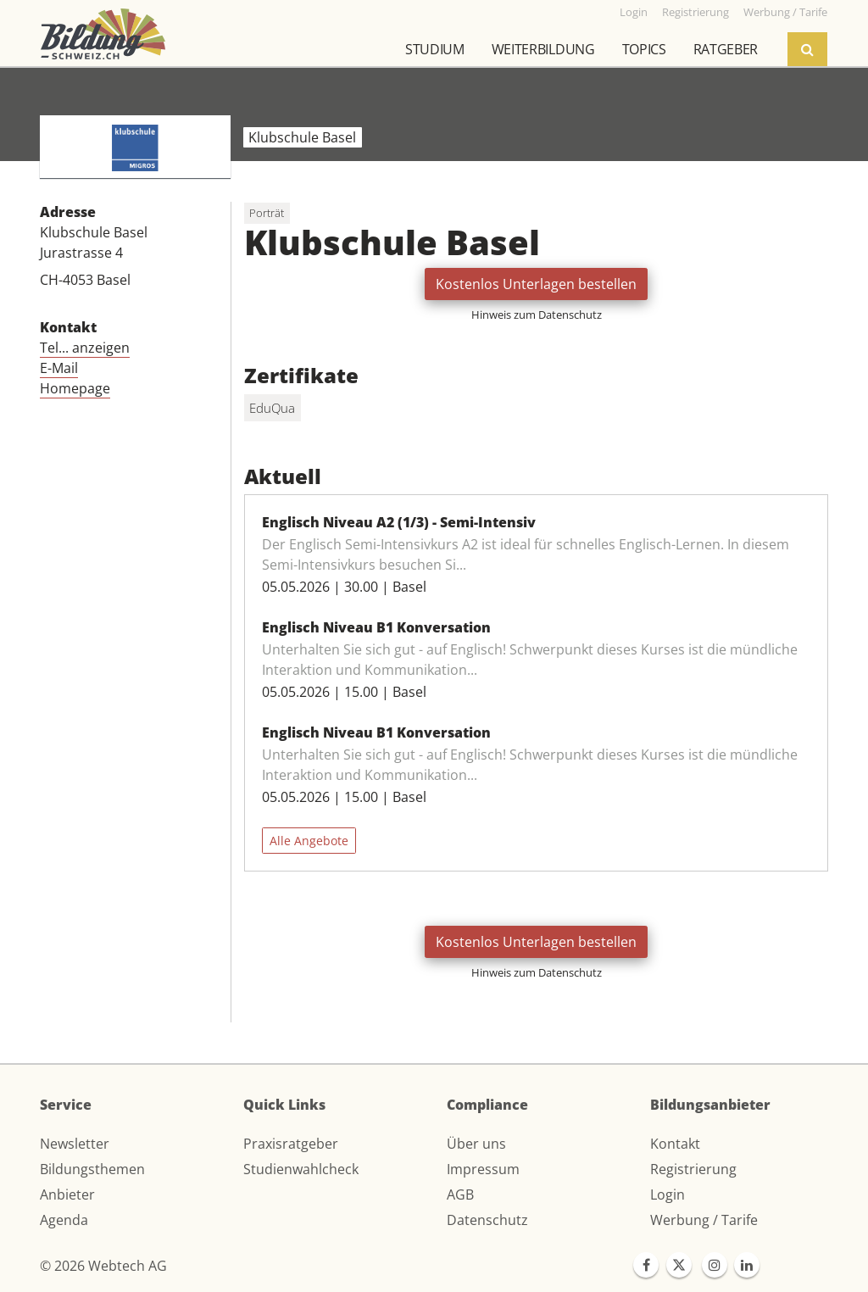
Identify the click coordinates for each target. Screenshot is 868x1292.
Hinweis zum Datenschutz (536, 314)
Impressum (483, 1169)
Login (667, 1194)
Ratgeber (725, 49)
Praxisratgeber (290, 1143)
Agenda (64, 1220)
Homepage (75, 388)
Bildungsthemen (92, 1169)
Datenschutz (487, 1220)
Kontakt (675, 1143)
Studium (435, 49)
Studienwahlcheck (301, 1169)
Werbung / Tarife (704, 1220)
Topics (644, 49)
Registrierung (693, 1169)
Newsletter (74, 1143)
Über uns (476, 1143)
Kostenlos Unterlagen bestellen (536, 284)
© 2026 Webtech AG (103, 1265)
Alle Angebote (309, 841)
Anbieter (67, 1194)
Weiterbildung (543, 49)
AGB (460, 1194)
